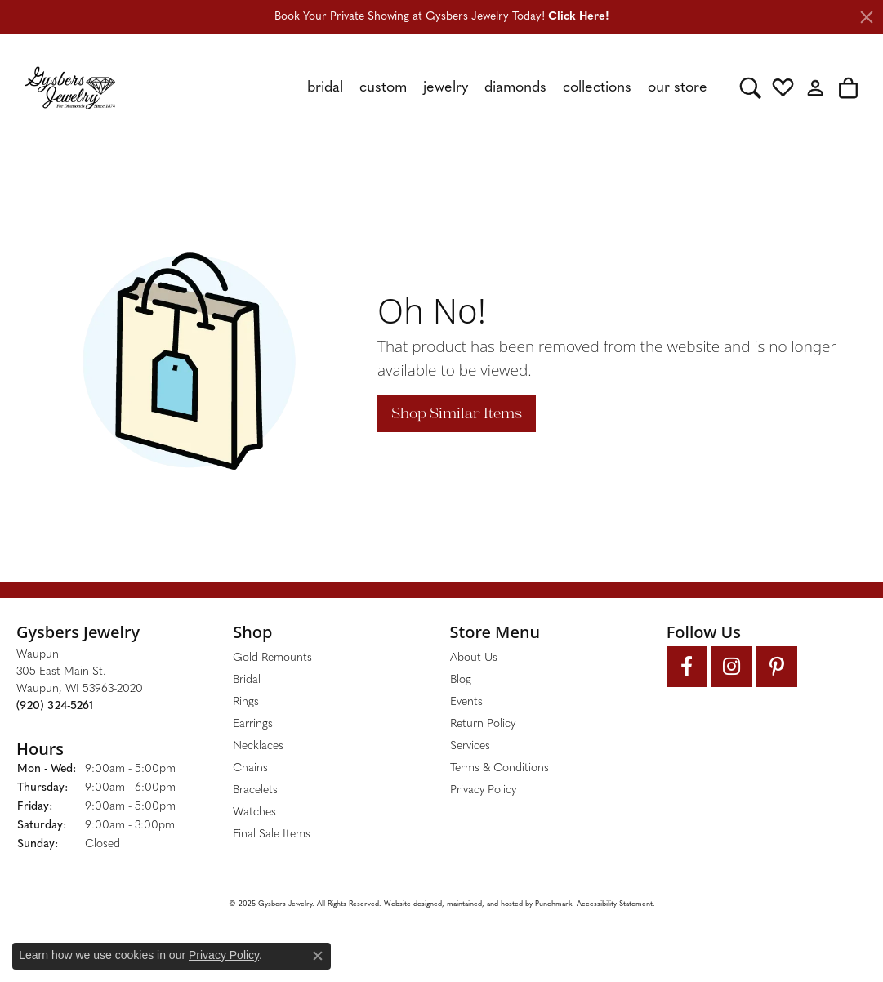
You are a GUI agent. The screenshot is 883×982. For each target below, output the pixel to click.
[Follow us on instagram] (731, 666)
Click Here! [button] (578, 17)
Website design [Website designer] (409, 904)
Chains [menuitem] (250, 768)
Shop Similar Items (456, 413)
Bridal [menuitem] (247, 680)
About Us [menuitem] (473, 658)
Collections (597, 88)
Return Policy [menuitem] (482, 724)
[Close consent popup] (318, 956)
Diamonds (515, 88)
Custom (383, 88)
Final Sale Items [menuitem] (271, 834)
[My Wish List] (783, 87)
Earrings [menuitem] (253, 724)
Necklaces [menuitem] (258, 746)
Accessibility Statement (615, 904)
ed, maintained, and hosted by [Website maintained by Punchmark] (484, 904)
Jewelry (445, 88)
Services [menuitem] (470, 746)
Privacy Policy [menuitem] (483, 790)
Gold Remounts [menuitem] (272, 658)
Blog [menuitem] (460, 680)
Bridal (325, 88)
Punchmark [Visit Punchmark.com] (553, 904)
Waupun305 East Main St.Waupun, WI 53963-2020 (79, 680)
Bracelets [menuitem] (255, 790)
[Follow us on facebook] (687, 666)
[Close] (866, 17)
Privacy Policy (224, 955)
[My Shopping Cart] (848, 87)
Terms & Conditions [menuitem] (499, 768)
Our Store (677, 88)
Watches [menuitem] (254, 812)
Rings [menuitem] (246, 702)
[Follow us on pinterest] (776, 666)
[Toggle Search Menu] (750, 87)
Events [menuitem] (466, 702)
